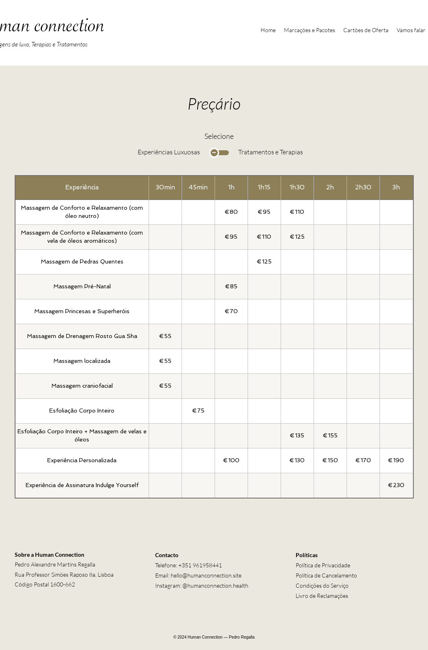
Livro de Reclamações (322, 595)
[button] (309, 30)
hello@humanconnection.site (206, 575)
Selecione (219, 136)
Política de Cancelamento (326, 575)
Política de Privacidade (323, 565)
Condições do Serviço (322, 585)
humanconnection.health (217, 585)
